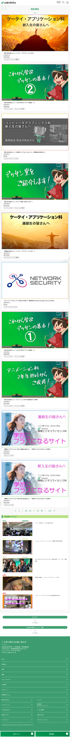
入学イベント (5, 689)
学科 (3, 659)
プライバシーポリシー (43, 719)
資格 (3, 669)
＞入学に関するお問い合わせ (14, 642)
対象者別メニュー (6, 694)
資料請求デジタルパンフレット (43, 704)
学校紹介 (4, 664)
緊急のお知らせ (6, 700)
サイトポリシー (6, 719)
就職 (3, 674)
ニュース (39, 700)
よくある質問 (40, 709)
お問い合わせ (40, 714)
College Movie (6, 709)
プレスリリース (6, 705)
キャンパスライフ (6, 679)
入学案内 (4, 684)
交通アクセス (5, 714)
